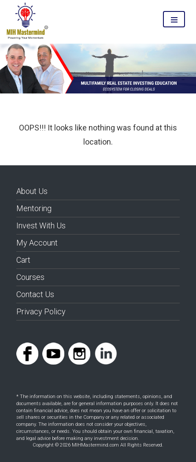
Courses (30, 277)
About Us (32, 191)
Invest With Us (41, 225)
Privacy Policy (41, 311)
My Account (37, 242)
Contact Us (35, 294)
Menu (174, 19)
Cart (23, 260)
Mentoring (34, 208)
